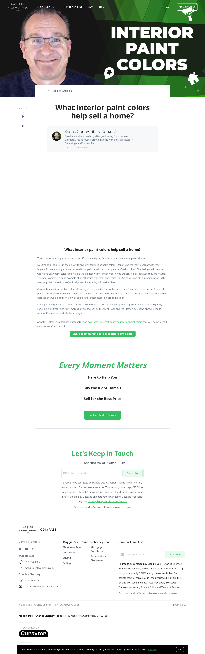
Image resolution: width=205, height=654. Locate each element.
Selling (67, 563)
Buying (67, 557)
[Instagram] (32, 549)
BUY (90, 7)
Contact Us (69, 552)
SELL (101, 7)
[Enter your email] (94, 473)
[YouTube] (26, 549)
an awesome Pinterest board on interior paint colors (113, 322)
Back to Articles (62, 91)
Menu (165, 7)
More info (152, 649)
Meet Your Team (72, 547)
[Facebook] (20, 549)
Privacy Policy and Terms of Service (107, 501)
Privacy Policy (179, 604)
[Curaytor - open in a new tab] (33, 636)
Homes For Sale (73, 7)
